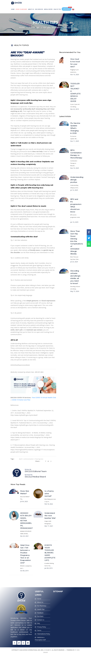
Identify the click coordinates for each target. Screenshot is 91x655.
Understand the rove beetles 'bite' (50, 515)
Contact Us (40, 619)
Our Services (39, 9)
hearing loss (39, 459)
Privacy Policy (41, 626)
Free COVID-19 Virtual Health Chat (44, 397)
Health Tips (57, 9)
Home (13, 8)
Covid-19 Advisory (21, 9)
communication (28, 459)
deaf (20, 459)
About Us (31, 9)
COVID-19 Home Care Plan (21, 400)
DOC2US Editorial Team (36, 471)
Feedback (40, 612)
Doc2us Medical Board (35, 477)
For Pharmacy (41, 606)
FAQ (38, 623)
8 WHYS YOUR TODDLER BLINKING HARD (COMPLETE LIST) (50, 552)
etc (75, 650)
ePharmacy (67, 8)
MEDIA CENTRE (48, 9)
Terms (39, 629)
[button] (45, 45)
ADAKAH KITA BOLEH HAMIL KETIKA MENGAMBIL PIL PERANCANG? (26, 520)
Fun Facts (40, 616)
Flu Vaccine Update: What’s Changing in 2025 (75, 128)
